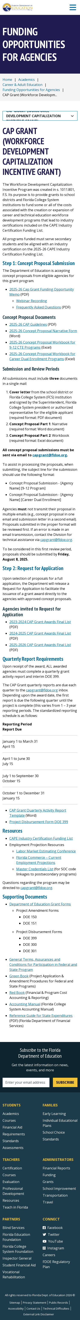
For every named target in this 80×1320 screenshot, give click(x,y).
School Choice (54, 1132)
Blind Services (14, 1227)
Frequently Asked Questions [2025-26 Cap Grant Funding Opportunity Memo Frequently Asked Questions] (38, 307)
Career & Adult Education (22, 84)
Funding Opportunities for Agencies (31, 89)
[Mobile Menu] (72, 7)
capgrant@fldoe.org (49, 455)
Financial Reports (56, 1168)
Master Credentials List (34, 869)
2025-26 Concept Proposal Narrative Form (43, 330)
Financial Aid (12, 1127)
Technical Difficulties (56, 1308)
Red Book (17, 992)
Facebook (53, 1227)
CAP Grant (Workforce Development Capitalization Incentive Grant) (34, 116)
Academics (26, 79)
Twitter (51, 1234)
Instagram (53, 1248)
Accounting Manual (24, 1004)
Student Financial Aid (19, 1265)
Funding (49, 1175)
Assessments (13, 1147)
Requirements (14, 1134)
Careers (49, 1255)
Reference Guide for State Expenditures (41, 1015)
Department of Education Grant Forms (40, 904)
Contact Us (33, 1308)
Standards (51, 1139)
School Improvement (59, 1188)
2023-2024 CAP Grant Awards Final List (40, 621)
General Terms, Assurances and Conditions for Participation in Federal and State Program (43, 964)
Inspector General (17, 1258)
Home (7, 79)
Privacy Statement (34, 1302)
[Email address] (26, 1082)
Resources (11, 1200)
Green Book (19, 976)
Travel (48, 1202)
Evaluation (11, 1181)
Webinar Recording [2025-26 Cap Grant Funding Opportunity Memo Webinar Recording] (31, 300)
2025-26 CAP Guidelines (28, 324)
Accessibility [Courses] (16, 1308)
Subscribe (65, 1082)
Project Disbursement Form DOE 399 (38, 821)
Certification (12, 1168)
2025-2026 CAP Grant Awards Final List (40, 644)
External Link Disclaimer (38, 1314)
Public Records (58, 1302)
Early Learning (54, 1113)
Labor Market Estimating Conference (46, 851)
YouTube (53, 1241)
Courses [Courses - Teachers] (9, 1175)
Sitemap (14, 1302)
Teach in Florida (15, 1207)
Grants (48, 1181)
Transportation (55, 1195)
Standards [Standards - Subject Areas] (11, 1141)
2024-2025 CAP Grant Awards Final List (40, 633)
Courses (9, 1120)
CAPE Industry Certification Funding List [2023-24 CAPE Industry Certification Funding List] (41, 838)
